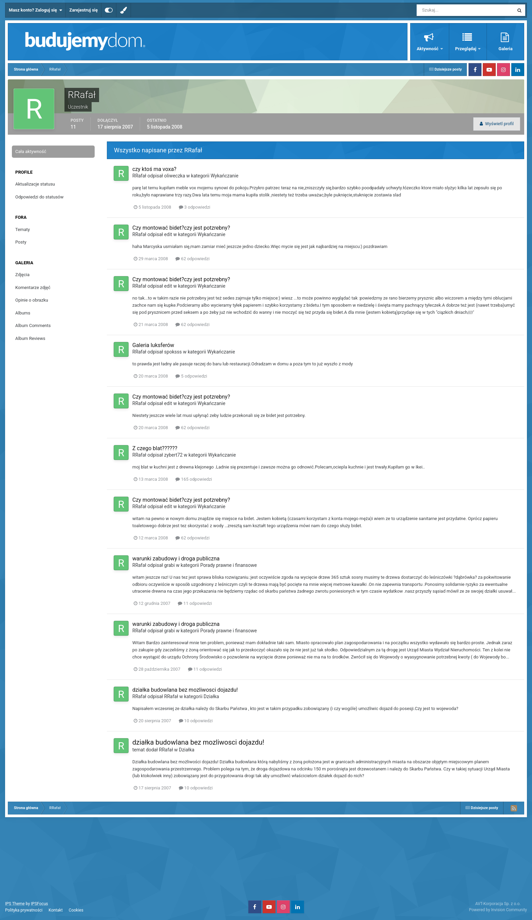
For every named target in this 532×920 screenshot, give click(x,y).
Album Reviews (30, 338)
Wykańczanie (225, 175)
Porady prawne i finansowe (228, 565)
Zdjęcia (22, 274)
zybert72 (173, 455)
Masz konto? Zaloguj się (35, 10)
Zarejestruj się (83, 10)
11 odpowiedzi (195, 603)
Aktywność (428, 48)
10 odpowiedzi (196, 720)
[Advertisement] (266, 858)
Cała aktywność (30, 151)
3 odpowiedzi (194, 207)
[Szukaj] (440, 10)
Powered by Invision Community (498, 909)
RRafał (139, 175)
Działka (211, 696)
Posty (20, 242)
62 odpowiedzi (192, 258)
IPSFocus (39, 903)
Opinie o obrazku (31, 300)
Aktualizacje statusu (35, 184)
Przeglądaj (466, 48)
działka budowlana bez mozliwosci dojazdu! (185, 690)
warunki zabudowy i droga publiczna (176, 558)
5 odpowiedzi (191, 376)
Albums (22, 312)
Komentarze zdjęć (33, 287)
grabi (169, 565)
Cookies (76, 910)
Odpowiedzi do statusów (39, 196)
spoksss (173, 351)
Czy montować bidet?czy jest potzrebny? (181, 228)
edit (168, 234)
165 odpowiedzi (193, 479)
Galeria (505, 48)
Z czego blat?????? (154, 448)
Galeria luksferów (153, 345)
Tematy (22, 229)
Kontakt (55, 910)
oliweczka (174, 175)
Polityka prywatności (23, 910)
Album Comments (33, 325)
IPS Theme (15, 903)
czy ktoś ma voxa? (154, 169)
